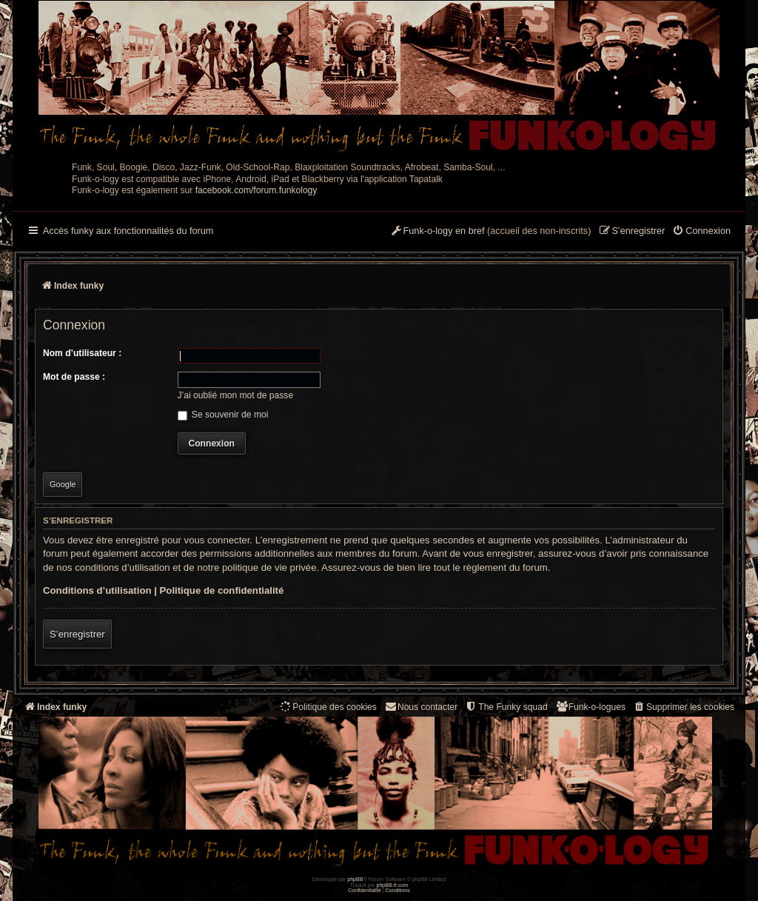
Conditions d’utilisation (97, 590)
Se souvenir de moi (223, 414)
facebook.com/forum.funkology (256, 190)
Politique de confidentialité (222, 590)
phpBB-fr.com (393, 885)
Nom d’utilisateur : (82, 353)
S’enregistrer (77, 634)
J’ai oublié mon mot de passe (236, 395)
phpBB (355, 879)
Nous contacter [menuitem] (420, 706)
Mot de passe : (74, 377)
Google (63, 484)
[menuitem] (701, 231)
